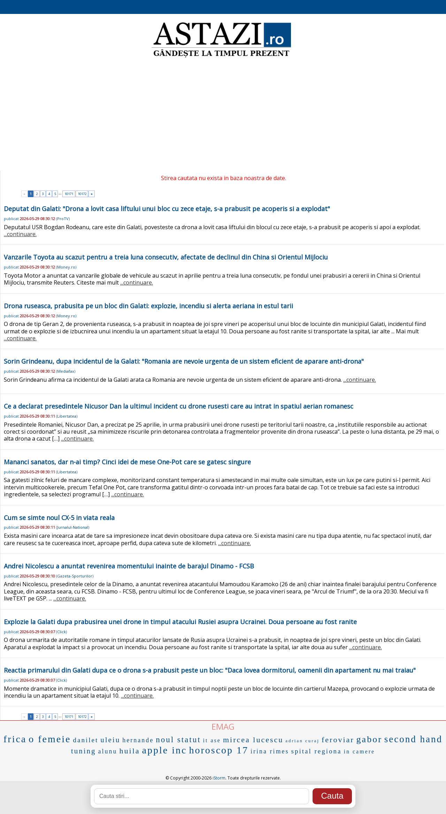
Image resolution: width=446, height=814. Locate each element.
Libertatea (66, 416)
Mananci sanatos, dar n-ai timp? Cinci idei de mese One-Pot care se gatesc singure (127, 462)
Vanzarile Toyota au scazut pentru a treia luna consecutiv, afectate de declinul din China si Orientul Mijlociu (166, 257)
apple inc (164, 750)
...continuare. (20, 234)
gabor (369, 739)
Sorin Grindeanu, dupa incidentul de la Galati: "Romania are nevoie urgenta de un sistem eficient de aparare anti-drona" (184, 361)
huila (130, 750)
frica (14, 739)
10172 (82, 194)
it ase (212, 740)
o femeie (50, 739)
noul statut (178, 739)
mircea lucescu (253, 739)
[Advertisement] (223, 115)
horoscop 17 (218, 750)
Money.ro (66, 267)
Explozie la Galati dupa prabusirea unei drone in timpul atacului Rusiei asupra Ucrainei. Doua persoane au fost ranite (180, 622)
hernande (138, 740)
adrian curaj (302, 740)
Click (61, 631)
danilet (85, 740)
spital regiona (316, 751)
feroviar (338, 739)
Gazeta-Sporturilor (74, 576)
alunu (107, 751)
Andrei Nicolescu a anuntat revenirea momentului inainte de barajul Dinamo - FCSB (129, 566)
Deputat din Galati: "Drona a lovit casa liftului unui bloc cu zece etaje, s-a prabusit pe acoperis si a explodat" (167, 208)
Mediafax (65, 371)
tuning (83, 751)
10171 (68, 194)
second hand (413, 739)
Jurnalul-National (72, 527)
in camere (359, 751)
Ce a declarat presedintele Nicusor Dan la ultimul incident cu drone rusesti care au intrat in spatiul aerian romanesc (178, 406)
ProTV (63, 218)
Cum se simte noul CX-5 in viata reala (59, 517)
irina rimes (270, 751)
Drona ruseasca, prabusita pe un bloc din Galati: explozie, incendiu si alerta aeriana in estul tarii (148, 306)
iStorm (219, 778)
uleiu (110, 740)
